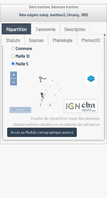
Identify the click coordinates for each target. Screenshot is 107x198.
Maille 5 (19, 63)
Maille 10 (20, 56)
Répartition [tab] (16, 29)
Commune (21, 48)
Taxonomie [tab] (45, 29)
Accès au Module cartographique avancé (42, 132)
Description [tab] (74, 29)
